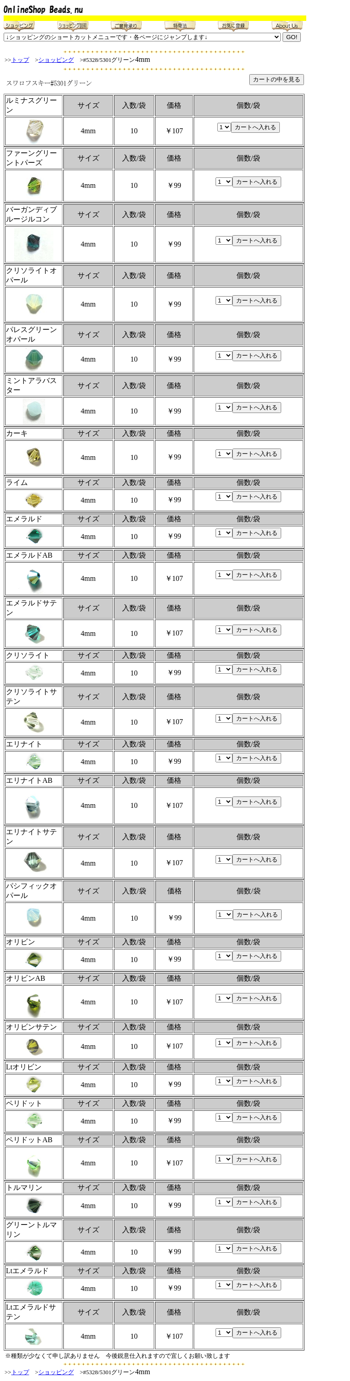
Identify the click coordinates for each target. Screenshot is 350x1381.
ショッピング (56, 59)
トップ (20, 59)
